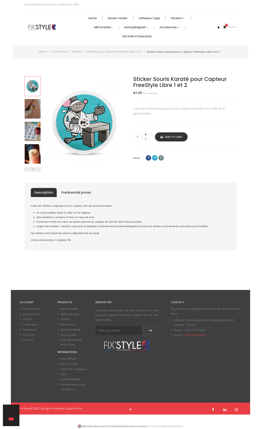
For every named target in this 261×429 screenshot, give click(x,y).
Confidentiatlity (70, 379)
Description (43, 192)
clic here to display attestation (165, 426)
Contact (28, 340)
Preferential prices (76, 192)
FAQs (64, 374)
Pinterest (161, 158)
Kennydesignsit (70, 329)
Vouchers (29, 335)
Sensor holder (69, 309)
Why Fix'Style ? (69, 359)
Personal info (31, 314)
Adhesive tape (70, 314)
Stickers (65, 319)
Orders (27, 319)
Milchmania (68, 324)
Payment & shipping (74, 369)
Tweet (155, 158)
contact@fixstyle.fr (194, 335)
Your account (31, 309)
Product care (69, 364)
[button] (9, 412)
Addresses (30, 329)
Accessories (68, 335)
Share (148, 158)
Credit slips (30, 324)
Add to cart (171, 137)
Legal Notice (74, 408)
